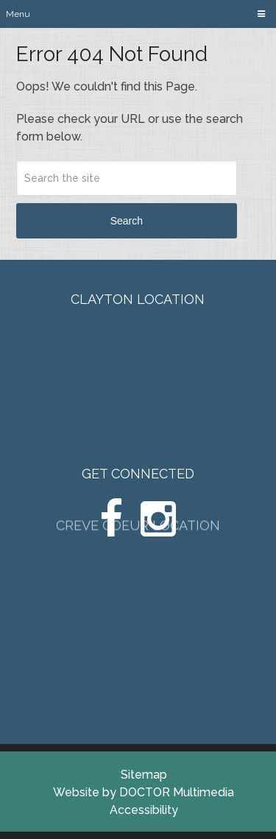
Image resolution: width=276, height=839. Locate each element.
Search (126, 221)
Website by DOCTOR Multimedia (143, 792)
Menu (18, 14)
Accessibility (144, 810)
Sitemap (144, 775)
